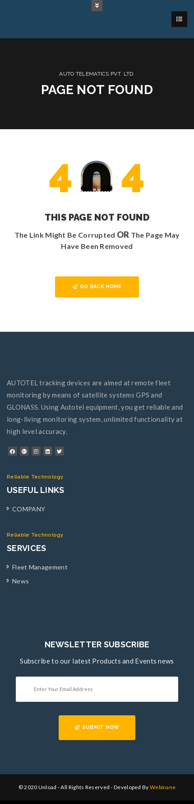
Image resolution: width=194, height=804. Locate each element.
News (20, 581)
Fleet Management (40, 567)
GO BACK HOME (97, 286)
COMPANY (28, 509)
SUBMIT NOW (96, 727)
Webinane (163, 787)
